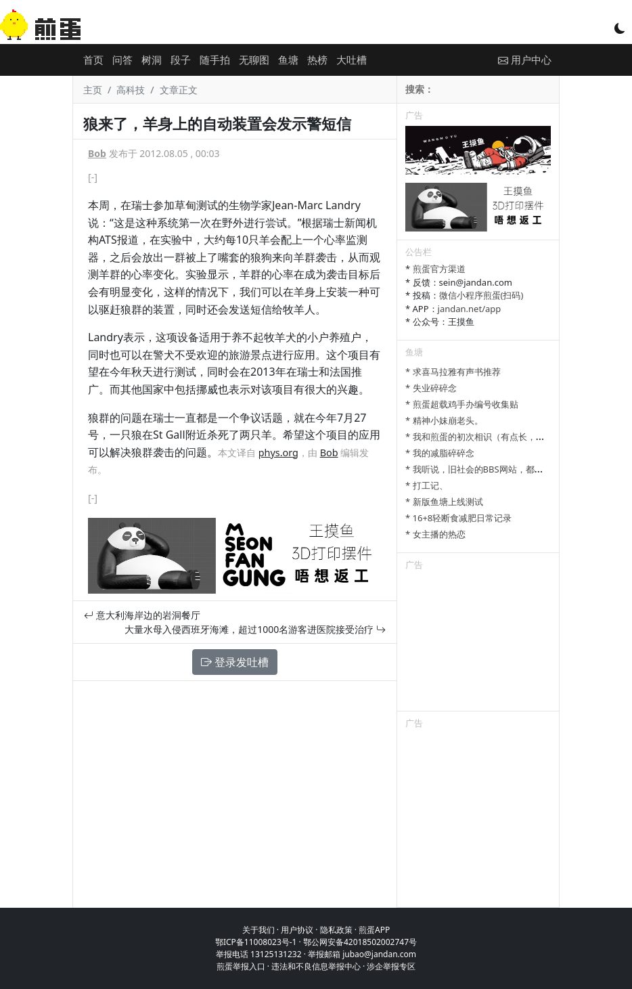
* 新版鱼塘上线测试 (444, 502)
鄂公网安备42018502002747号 (360, 942)
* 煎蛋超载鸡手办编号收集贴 (461, 404)
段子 (181, 59)
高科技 (130, 89)
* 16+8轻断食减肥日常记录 (458, 518)
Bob (97, 153)
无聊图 (254, 59)
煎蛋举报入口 (241, 966)
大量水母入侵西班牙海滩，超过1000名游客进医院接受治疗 (255, 629)
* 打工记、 (426, 485)
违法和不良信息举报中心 (316, 966)
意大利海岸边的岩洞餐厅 (142, 615)
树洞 (151, 59)
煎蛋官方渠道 (439, 269)
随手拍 (215, 59)
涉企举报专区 (391, 966)
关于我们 (258, 930)
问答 (122, 59)
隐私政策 (336, 930)
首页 (93, 59)
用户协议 (297, 930)
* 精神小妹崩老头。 (444, 420)
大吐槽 (351, 59)
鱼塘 (288, 59)
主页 (92, 89)
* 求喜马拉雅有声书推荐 (453, 372)
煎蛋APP (374, 930)
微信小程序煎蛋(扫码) (481, 295)
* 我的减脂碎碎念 (439, 453)
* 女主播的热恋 (435, 534)
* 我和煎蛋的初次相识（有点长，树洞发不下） (497, 437)
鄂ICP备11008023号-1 (256, 942)
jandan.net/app (469, 309)
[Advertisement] (478, 643)
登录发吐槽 (235, 662)
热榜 (317, 59)
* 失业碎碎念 (431, 388)
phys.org (278, 452)
